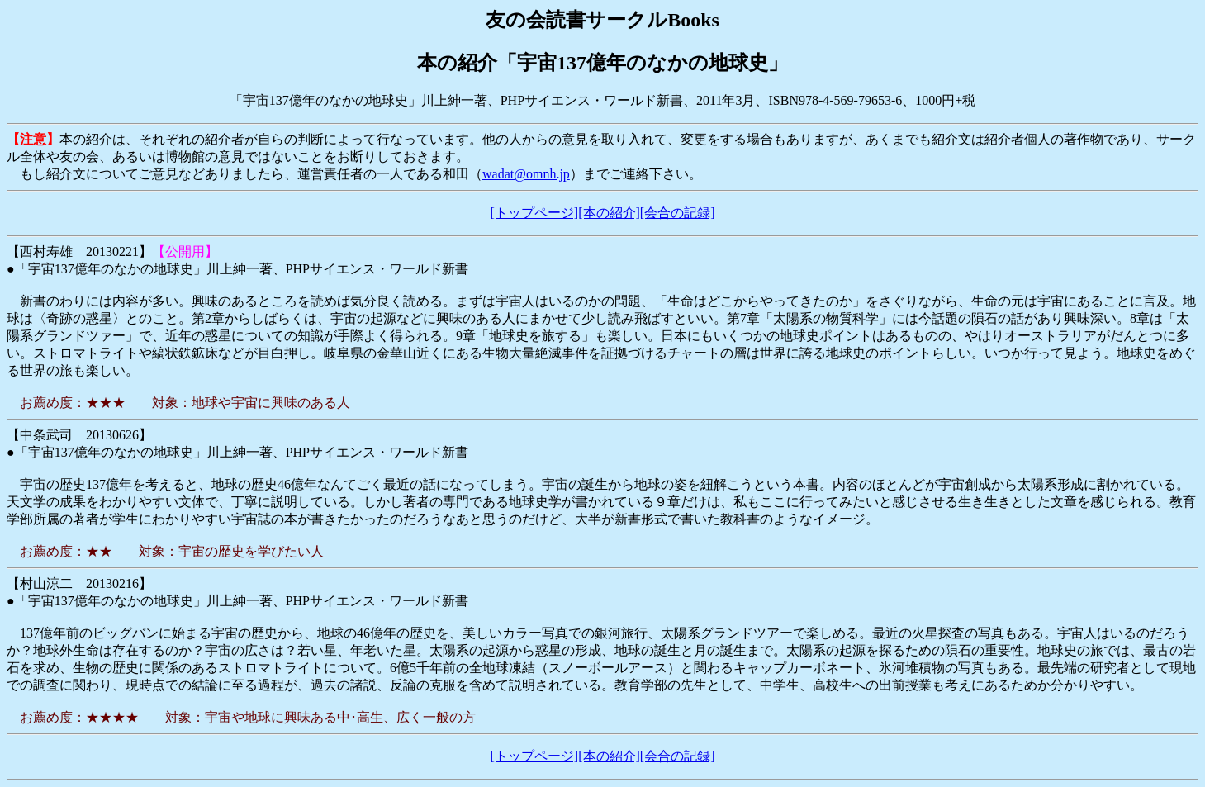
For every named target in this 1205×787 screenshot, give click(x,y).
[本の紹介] (609, 213)
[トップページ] (535, 213)
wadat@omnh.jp (526, 174)
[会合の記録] (677, 213)
